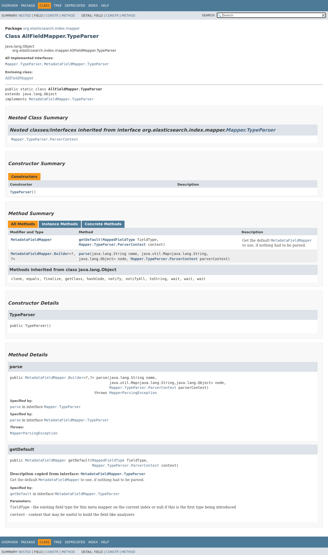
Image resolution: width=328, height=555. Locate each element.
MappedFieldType (118, 240)
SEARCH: (209, 15)
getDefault (89, 240)
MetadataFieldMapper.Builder (40, 254)
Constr (52, 15)
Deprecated (75, 5)
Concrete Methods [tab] (103, 224)
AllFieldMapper (19, 78)
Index (93, 5)
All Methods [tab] (23, 224)
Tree (58, 5)
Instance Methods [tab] (60, 224)
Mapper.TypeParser (23, 64)
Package (28, 5)
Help (105, 5)
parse (84, 254)
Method (68, 15)
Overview (10, 5)
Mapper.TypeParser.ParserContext (44, 139)
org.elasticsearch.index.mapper (51, 28)
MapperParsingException (133, 393)
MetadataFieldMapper (31, 240)
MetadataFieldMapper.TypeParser (76, 64)
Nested (24, 15)
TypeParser (21, 192)
